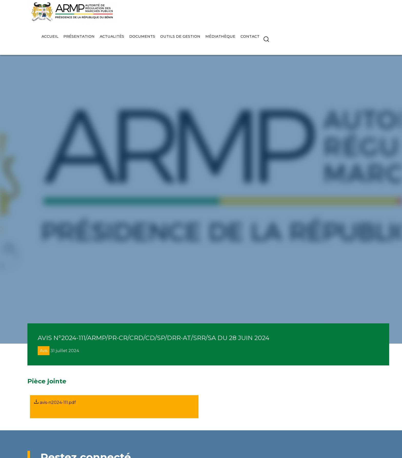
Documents (246, 14)
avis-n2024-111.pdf (55, 402)
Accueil (154, 14)
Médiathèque (325, 14)
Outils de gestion (285, 14)
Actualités (216, 14)
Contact (354, 14)
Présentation (183, 14)
